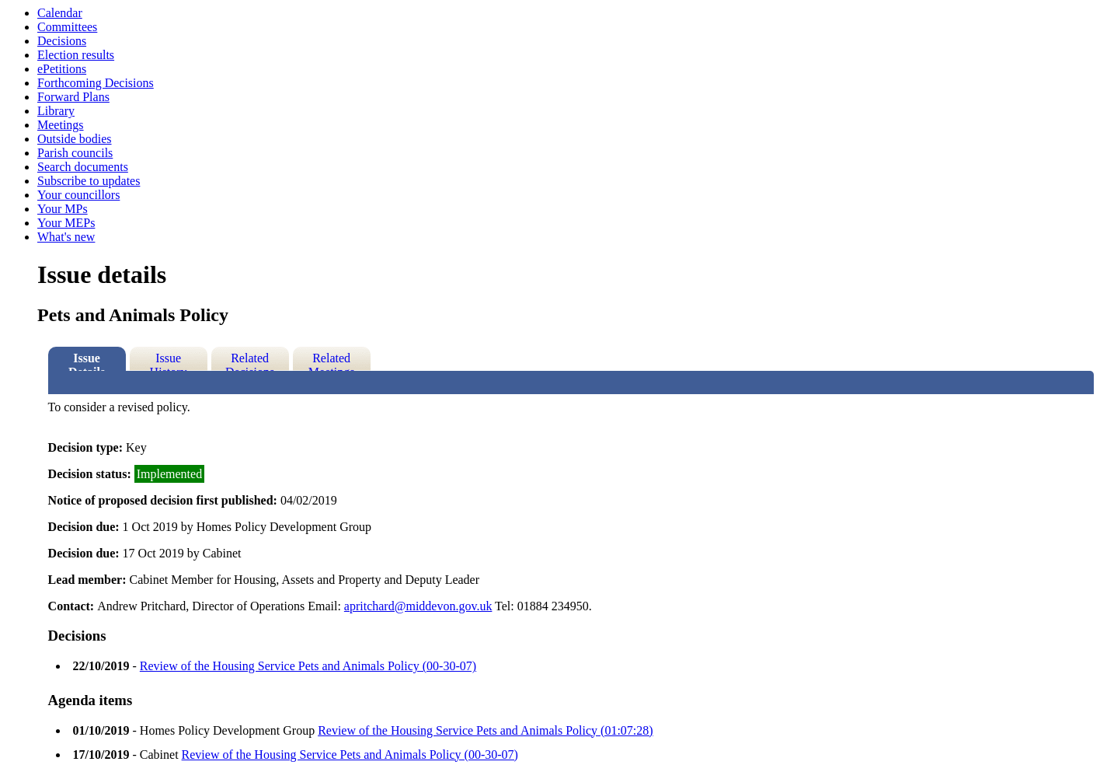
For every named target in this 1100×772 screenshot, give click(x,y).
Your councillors (78, 194)
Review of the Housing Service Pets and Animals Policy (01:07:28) (485, 730)
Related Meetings (331, 361)
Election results (75, 54)
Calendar (59, 12)
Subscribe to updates (88, 180)
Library (56, 110)
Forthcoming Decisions (95, 82)
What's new (66, 236)
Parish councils (75, 152)
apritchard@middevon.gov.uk (418, 606)
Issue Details (86, 361)
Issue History (168, 361)
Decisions (61, 40)
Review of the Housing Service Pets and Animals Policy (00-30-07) (308, 665)
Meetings (60, 124)
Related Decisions (249, 361)
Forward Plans (73, 96)
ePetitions (61, 68)
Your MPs (62, 208)
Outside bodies (74, 138)
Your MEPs (66, 222)
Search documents (82, 166)
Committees (67, 26)
